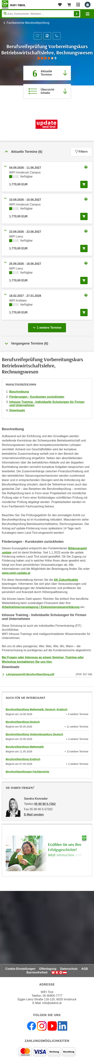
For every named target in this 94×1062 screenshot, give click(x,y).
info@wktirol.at (52, 1003)
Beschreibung (19, 391)
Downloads (17, 410)
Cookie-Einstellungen (20, 968)
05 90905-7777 (52, 995)
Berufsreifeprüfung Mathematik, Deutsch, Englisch (36, 709)
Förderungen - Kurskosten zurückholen (36, 396)
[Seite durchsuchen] (41, 13)
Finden (76, 13)
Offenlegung (47, 968)
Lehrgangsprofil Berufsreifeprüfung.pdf (30, 674)
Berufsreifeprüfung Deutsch (23, 721)
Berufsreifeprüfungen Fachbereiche (27, 771)
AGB (84, 968)
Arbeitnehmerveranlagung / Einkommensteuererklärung (41, 607)
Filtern (81, 151)
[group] (47, 58)
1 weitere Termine (48, 326)
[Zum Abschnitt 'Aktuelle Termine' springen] (47, 73)
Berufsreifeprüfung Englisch (23, 759)
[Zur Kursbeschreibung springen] (47, 91)
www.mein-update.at (16, 573)
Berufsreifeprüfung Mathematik (25, 746)
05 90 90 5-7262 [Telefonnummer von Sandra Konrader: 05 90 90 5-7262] (45, 803)
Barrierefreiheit (37, 972)
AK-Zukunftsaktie (66, 579)
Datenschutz (69, 968)
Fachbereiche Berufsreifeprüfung (28, 22)
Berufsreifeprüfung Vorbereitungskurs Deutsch (34, 734)
